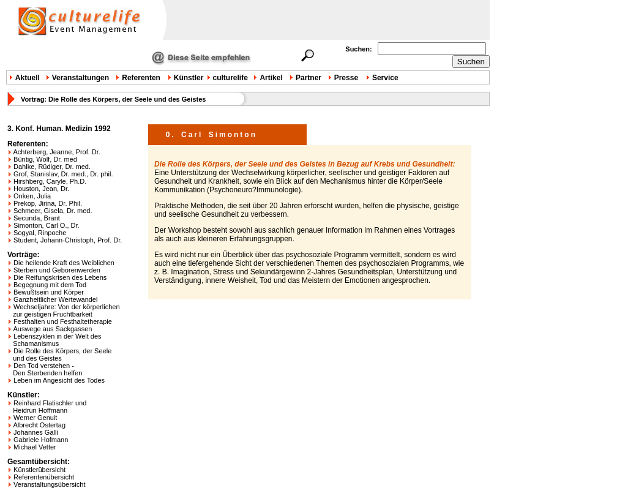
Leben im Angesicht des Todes (59, 380)
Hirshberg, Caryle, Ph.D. (49, 181)
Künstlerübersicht (39, 469)
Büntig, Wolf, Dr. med (45, 159)
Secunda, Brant (36, 218)
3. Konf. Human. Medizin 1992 (59, 128)
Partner (308, 77)
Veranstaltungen (80, 77)
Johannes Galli (35, 432)
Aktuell (27, 77)
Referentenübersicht (43, 477)
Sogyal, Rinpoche (39, 232)
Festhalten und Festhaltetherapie (62, 321)
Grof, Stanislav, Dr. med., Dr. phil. (63, 174)
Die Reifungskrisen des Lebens (60, 277)
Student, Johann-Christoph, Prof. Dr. (67, 240)
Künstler (189, 77)
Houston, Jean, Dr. (41, 188)
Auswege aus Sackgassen (52, 328)
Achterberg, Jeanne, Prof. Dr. (56, 152)
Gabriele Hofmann (40, 439)
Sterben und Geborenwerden (56, 270)
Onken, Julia (32, 196)
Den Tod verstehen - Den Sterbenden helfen (44, 369)
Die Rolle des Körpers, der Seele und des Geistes (59, 354)
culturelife (230, 77)
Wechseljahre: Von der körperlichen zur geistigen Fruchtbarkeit (63, 310)
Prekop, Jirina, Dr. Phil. (47, 203)
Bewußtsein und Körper (48, 292)
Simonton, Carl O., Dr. (46, 225)
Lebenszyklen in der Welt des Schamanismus (54, 339)
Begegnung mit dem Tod (49, 284)
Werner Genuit (35, 417)
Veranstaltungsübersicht (49, 484)
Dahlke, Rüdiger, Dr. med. (52, 166)
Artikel (271, 77)
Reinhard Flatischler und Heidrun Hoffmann (46, 406)
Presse (346, 77)
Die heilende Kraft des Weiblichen (63, 262)
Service (385, 77)
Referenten (141, 77)
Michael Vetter (34, 447)
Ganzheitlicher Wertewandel (55, 299)
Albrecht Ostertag (39, 425)
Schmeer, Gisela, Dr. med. (52, 210)
